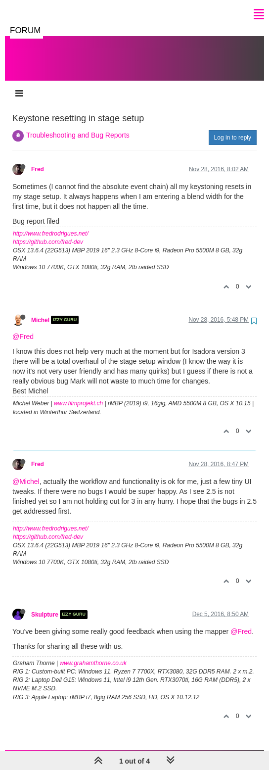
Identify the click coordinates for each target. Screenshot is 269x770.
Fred (37, 159)
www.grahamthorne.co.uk (93, 653)
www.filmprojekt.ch (78, 393)
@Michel (26, 472)
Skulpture (44, 604)
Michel (40, 309)
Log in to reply (232, 127)
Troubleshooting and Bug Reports (78, 125)
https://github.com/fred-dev (48, 232)
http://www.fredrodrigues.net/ (51, 223)
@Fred (23, 327)
